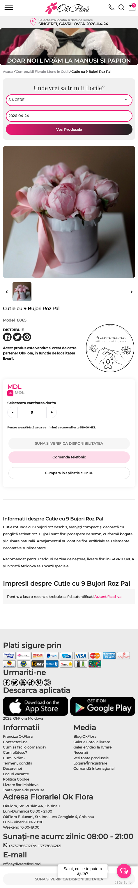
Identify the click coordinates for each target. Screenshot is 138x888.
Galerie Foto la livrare (91, 742)
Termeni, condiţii (17, 763)
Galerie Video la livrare (92, 747)
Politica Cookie (16, 779)
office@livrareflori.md (21, 864)
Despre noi (12, 768)
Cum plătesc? (15, 752)
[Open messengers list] (124, 871)
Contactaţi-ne (15, 742)
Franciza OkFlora (18, 736)
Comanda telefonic (69, 457)
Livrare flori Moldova (20, 785)
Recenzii (80, 752)
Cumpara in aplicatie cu (69, 473)
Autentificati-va (107, 596)
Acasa (8, 72)
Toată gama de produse (23, 790)
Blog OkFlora (84, 736)
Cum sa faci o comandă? (24, 747)
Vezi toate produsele (91, 758)
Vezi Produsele (69, 129)
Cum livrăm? (14, 758)
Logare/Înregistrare (90, 763)
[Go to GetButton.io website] (124, 882)
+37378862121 (17, 846)
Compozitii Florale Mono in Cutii (42, 72)
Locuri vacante (16, 774)
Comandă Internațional (93, 768)
